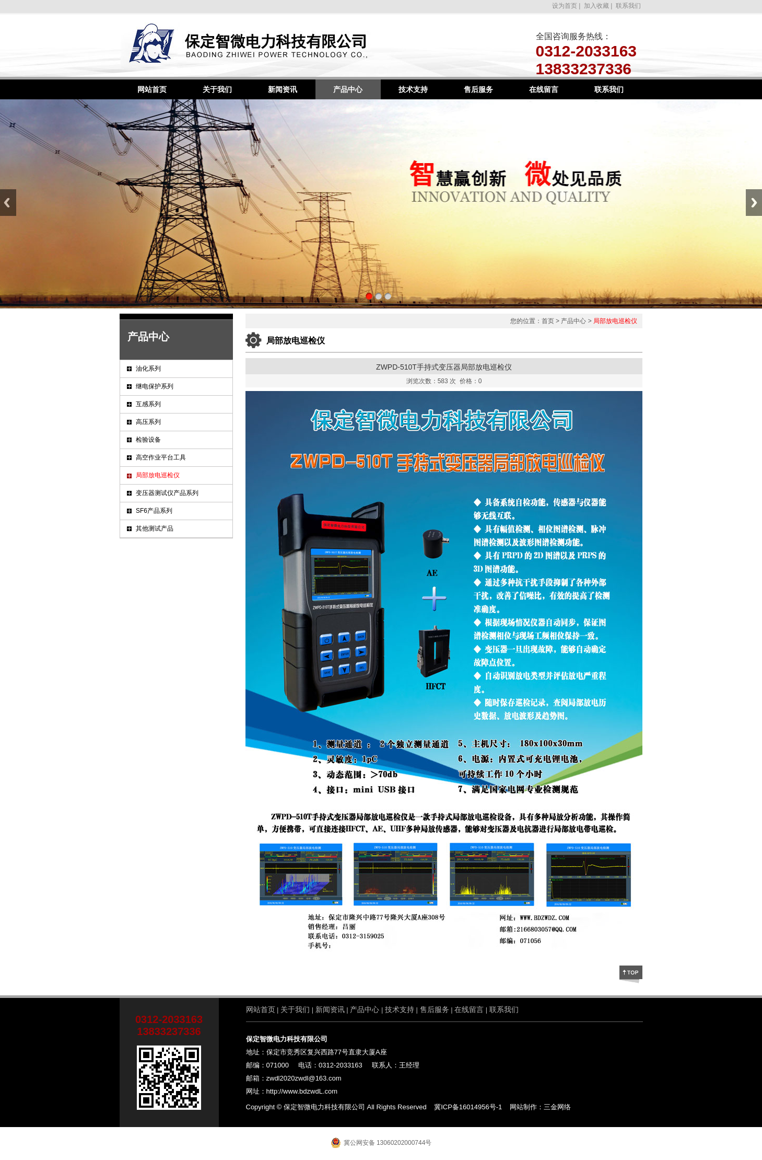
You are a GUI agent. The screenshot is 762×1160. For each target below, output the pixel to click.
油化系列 (148, 368)
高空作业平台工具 (161, 457)
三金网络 (557, 1107)
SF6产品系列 (154, 510)
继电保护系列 (154, 386)
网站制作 (523, 1107)
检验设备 (148, 439)
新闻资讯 (282, 89)
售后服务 (478, 89)
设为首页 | (566, 5)
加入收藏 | (597, 5)
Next (754, 202)
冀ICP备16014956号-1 (468, 1107)
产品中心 (347, 89)
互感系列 (148, 404)
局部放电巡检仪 (158, 475)
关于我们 (217, 89)
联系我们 (628, 5)
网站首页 (152, 89)
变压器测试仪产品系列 (167, 493)
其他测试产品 (154, 528)
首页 (548, 321)
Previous (8, 202)
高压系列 (148, 422)
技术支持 (413, 89)
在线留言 (543, 89)
